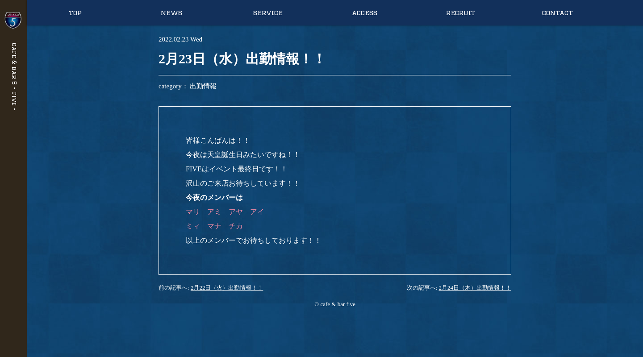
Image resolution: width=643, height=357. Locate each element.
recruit (461, 13)
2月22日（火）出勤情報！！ (227, 287)
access (364, 13)
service (268, 13)
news (171, 13)
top (75, 13)
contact (557, 13)
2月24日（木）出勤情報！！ (475, 287)
